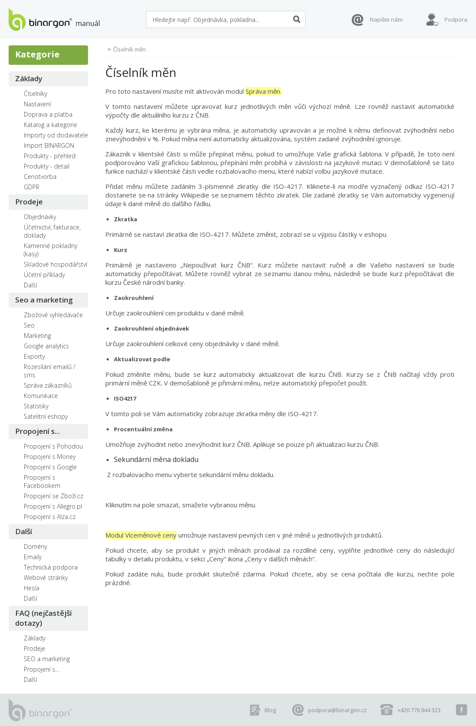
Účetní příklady (44, 275)
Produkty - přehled (50, 156)
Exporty (34, 356)
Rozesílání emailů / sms (50, 371)
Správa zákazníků (48, 385)
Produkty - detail (46, 166)
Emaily (32, 557)
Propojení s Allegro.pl (53, 506)
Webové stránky (46, 577)
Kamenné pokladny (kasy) (50, 250)
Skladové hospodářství (55, 264)
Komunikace (41, 396)
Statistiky (36, 406)
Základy (28, 78)
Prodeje (29, 202)
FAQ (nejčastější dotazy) (43, 618)
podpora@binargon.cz (337, 710)
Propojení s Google (50, 467)
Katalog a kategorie (50, 125)
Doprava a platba (48, 114)
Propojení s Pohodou (53, 446)
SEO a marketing (47, 659)
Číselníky (35, 93)
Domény (35, 546)
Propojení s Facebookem (42, 481)
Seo (29, 325)
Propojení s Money (50, 456)
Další (30, 285)
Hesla (31, 588)
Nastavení (37, 104)
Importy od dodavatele (56, 135)
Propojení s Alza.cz (50, 517)
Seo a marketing (44, 300)
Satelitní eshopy (46, 416)
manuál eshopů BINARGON (54, 19)
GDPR (31, 187)
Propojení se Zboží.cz (53, 496)
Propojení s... (37, 431)
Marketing (37, 335)
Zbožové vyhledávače (53, 315)
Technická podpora (51, 567)
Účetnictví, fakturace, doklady (52, 231)
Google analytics (46, 346)
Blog (270, 710)
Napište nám (386, 19)
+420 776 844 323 (419, 710)
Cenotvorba (40, 176)
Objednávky (40, 217)
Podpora (455, 19)
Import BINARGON (49, 145)
